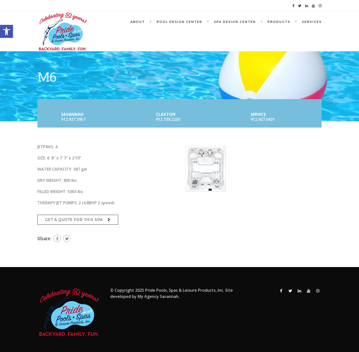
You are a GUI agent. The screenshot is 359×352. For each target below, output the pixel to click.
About (137, 22)
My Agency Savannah (158, 296)
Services (312, 22)
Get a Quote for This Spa (74, 219)
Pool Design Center (179, 22)
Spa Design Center (235, 22)
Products (279, 22)
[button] (6, 31)
